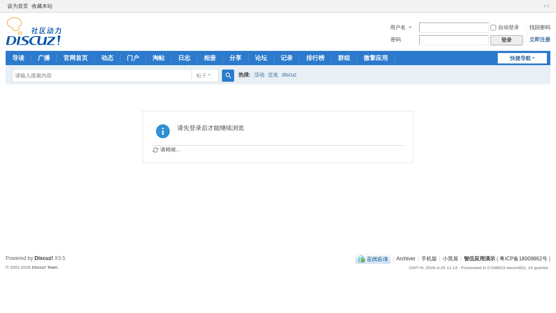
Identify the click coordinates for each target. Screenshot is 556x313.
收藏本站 (42, 6)
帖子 (201, 76)
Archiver (405, 259)
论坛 (261, 57)
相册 (210, 57)
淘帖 (158, 57)
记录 (287, 57)
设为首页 (17, 6)
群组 (344, 57)
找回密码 (540, 27)
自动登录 (504, 27)
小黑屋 (450, 259)
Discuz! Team (45, 267)
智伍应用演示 (479, 259)
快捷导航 (520, 58)
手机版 (429, 259)
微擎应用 (376, 57)
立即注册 (540, 40)
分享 (235, 57)
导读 (18, 57)
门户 (133, 57)
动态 (107, 57)
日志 (184, 57)
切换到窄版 (546, 6)
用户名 (398, 27)
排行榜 (315, 57)
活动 (259, 75)
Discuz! (44, 258)
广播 (44, 57)
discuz (289, 75)
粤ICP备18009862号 (523, 259)
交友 (273, 75)
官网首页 (75, 57)
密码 (396, 40)
